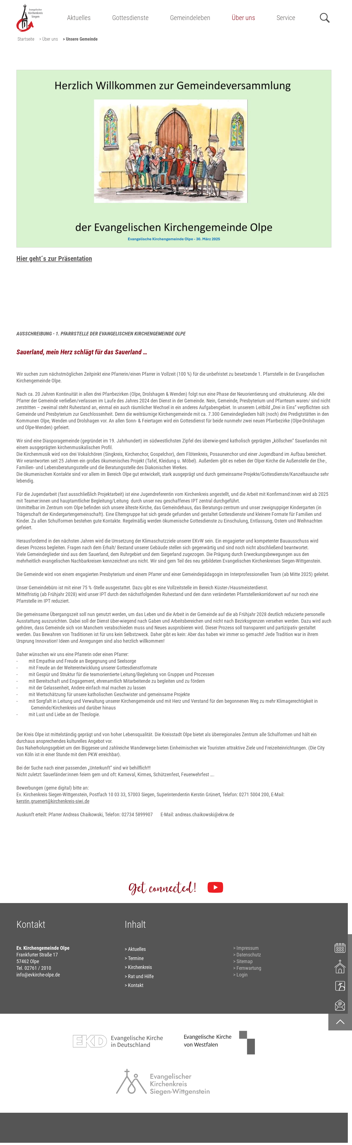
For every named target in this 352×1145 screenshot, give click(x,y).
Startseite (26, 39)
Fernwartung (249, 968)
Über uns (243, 18)
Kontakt (135, 985)
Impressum (248, 948)
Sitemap (245, 961)
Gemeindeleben (190, 18)
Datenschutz (249, 955)
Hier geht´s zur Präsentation (54, 259)
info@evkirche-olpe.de (38, 975)
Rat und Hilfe (141, 976)
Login (242, 975)
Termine (136, 958)
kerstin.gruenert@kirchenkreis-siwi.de (52, 801)
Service (286, 18)
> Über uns (48, 39)
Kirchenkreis (140, 967)
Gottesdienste (130, 18)
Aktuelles (79, 18)
